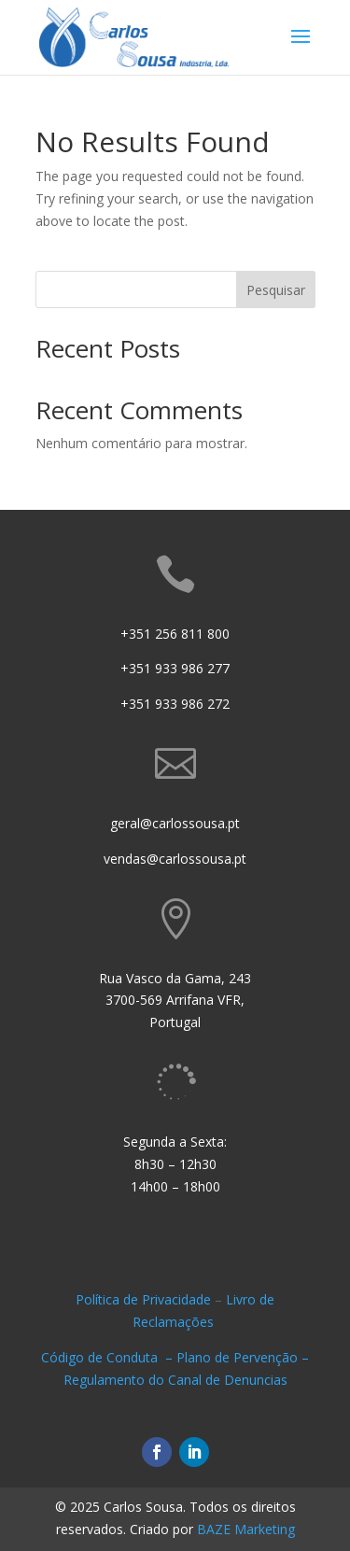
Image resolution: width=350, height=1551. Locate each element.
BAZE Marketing (246, 1529)
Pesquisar (275, 290)
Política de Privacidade (143, 1299)
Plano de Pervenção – (242, 1357)
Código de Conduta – (108, 1357)
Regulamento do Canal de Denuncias (175, 1380)
